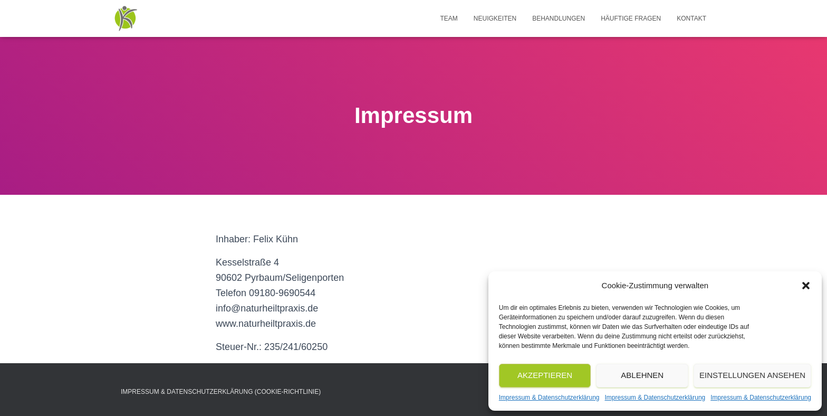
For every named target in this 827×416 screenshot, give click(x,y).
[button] (806, 285)
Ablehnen (642, 375)
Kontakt (691, 18)
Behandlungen (558, 18)
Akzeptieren (544, 375)
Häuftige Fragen (631, 18)
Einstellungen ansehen (752, 375)
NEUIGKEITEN (495, 18)
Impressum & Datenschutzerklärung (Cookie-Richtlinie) (221, 391)
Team (448, 18)
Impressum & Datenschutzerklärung (549, 397)
